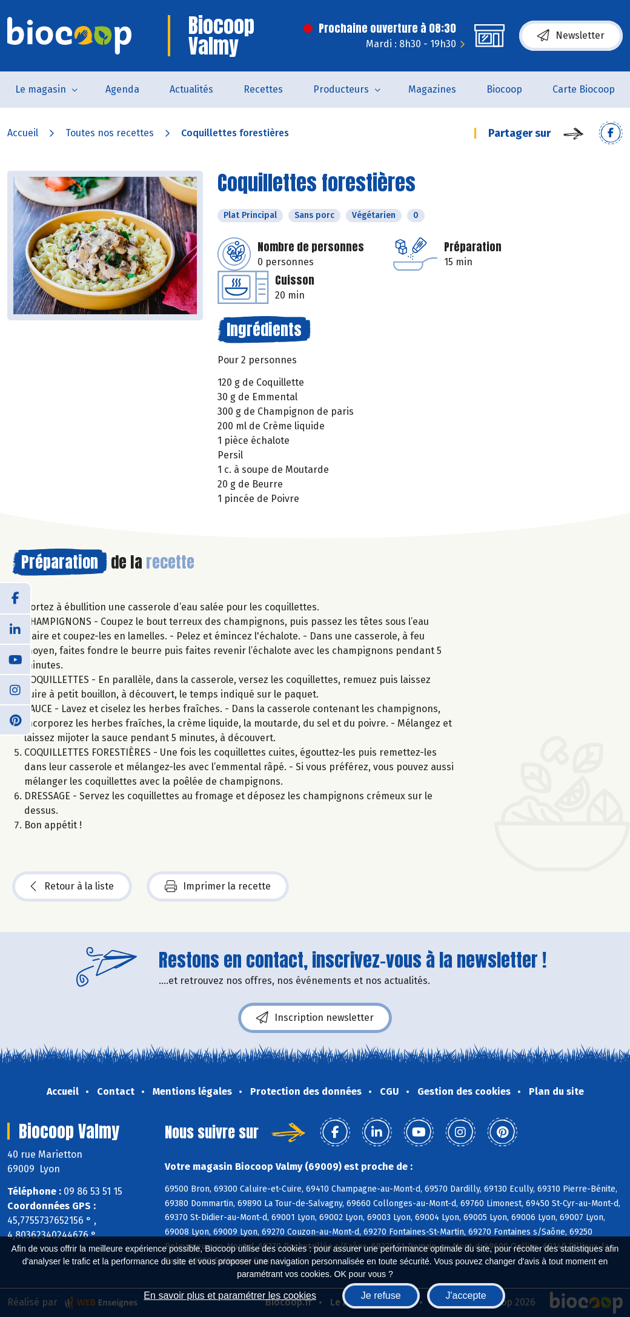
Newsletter (571, 36)
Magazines (432, 89)
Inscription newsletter (315, 1018)
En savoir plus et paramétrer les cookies (230, 1295)
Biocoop (504, 89)
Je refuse (381, 1295)
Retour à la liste (72, 886)
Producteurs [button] (341, 89)
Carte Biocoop (583, 89)
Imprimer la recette (218, 886)
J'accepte (466, 1295)
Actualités (191, 89)
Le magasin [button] (40, 89)
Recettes (263, 89)
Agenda (122, 89)
